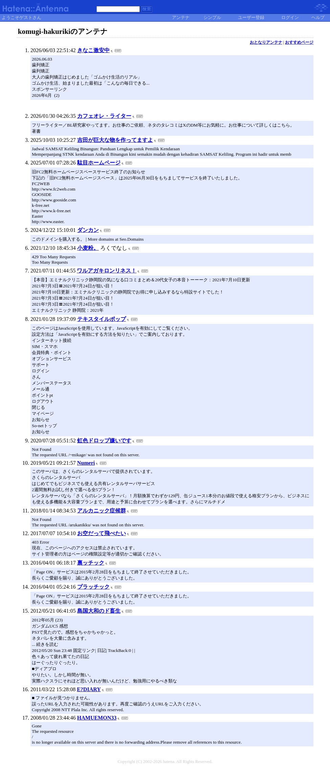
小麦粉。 (88, 248)
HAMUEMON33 (96, 718)
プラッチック (93, 587)
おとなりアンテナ (266, 42)
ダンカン (88, 230)
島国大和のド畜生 (98, 611)
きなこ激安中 (93, 50)
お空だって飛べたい (101, 533)
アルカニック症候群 (101, 510)
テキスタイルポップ (101, 319)
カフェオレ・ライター (104, 116)
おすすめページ (299, 42)
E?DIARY (89, 689)
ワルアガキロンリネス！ (106, 270)
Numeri (86, 463)
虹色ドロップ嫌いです (104, 440)
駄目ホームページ (98, 163)
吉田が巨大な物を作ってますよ (115, 140)
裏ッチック (90, 563)
